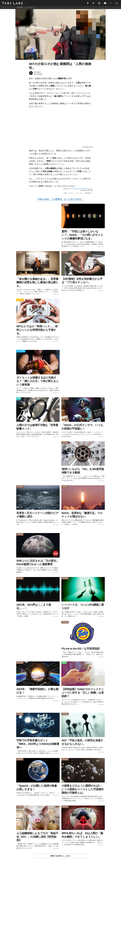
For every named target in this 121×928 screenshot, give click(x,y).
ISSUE (64, 663)
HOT (65, 193)
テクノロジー (79, 193)
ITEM (18, 399)
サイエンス (71, 193)
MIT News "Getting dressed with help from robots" (81, 189)
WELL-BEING (21, 352)
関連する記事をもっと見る (60, 856)
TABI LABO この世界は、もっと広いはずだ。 (60, 199)
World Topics (88, 193)
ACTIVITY (19, 300)
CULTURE (65, 205)
